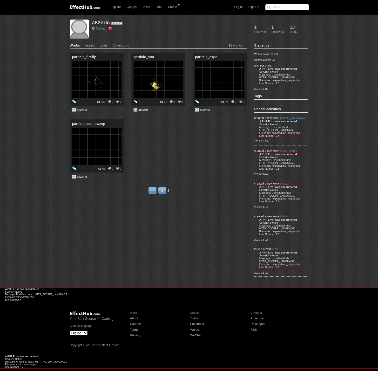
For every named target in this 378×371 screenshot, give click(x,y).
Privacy (135, 335)
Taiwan (104, 28)
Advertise (256, 318)
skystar (284, 183)
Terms (134, 329)
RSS (253, 329)
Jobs (159, 7)
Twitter (194, 318)
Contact (135, 324)
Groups (131, 7)
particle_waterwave (292, 118)
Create (172, 7)
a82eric (101, 23)
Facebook (197, 324)
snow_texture (288, 150)
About (134, 318)
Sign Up (254, 7)
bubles (284, 216)
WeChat (196, 335)
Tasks (146, 7)
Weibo (194, 329)
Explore (116, 7)
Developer (257, 324)
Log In (238, 7)
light (275, 249)
